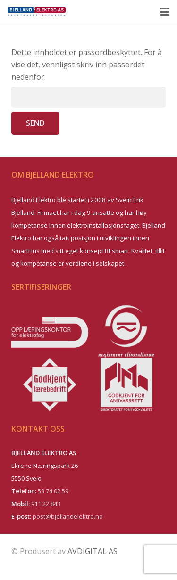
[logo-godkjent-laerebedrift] (50, 384)
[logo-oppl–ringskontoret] (50, 331)
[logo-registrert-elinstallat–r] (127, 331)
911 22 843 (45, 503)
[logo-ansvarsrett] (127, 384)
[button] (165, 11)
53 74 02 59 (53, 491)
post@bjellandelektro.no (68, 516)
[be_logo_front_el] (37, 11)
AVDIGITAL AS (92, 551)
